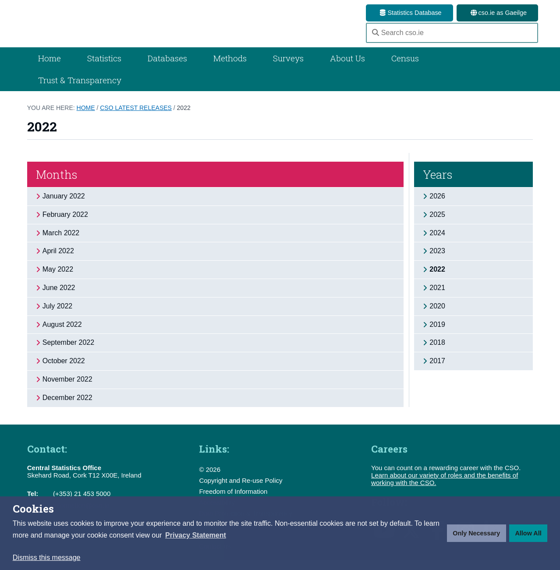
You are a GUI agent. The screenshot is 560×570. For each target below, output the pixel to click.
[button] (195, 535)
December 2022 (67, 407)
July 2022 (58, 315)
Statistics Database (409, 12)
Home (49, 68)
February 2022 (65, 224)
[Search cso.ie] (452, 38)
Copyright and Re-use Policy (240, 490)
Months (57, 184)
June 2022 (59, 297)
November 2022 (67, 389)
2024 (437, 242)
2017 (437, 371)
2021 (437, 297)
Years (438, 184)
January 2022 (64, 206)
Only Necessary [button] (476, 533)
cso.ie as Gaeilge (497, 12)
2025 (437, 224)
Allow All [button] (528, 533)
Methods (230, 68)
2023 (437, 261)
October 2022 (64, 371)
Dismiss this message (47, 557)
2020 (437, 315)
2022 (184, 117)
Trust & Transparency (79, 90)
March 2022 (61, 242)
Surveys (288, 68)
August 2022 (62, 334)
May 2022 (58, 279)
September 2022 (68, 352)
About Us (347, 68)
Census (405, 68)
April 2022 (58, 261)
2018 (437, 352)
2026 (437, 206)
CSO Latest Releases (136, 117)
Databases (167, 68)
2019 (437, 334)
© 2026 (209, 479)
